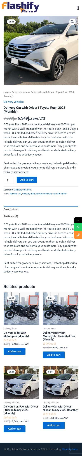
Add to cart (27, 179)
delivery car (15, 193)
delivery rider (28, 193)
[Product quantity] (9, 180)
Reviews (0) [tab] (11, 216)
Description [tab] (10, 209)
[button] (78, 8)
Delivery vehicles (20, 92)
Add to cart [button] (14, 351)
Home (7, 92)
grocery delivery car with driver (51, 193)
